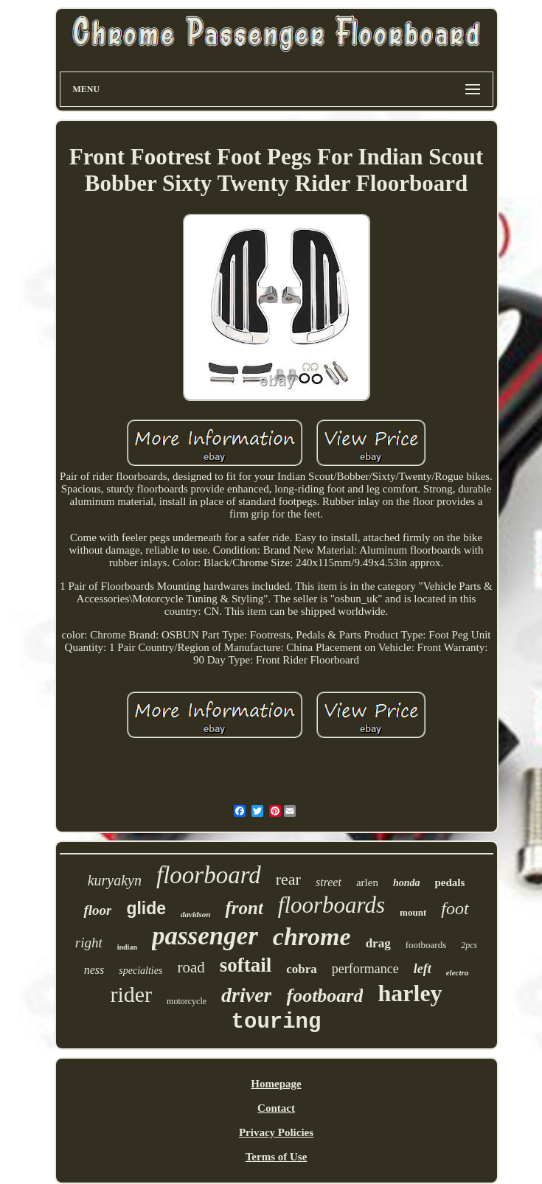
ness (94, 970)
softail (246, 965)
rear (288, 879)
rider (131, 994)
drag (378, 943)
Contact (276, 1108)
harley (410, 993)
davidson (195, 914)
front (244, 908)
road (190, 967)
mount (413, 912)
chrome (312, 936)
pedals (449, 882)
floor (97, 910)
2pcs (469, 945)
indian (127, 947)
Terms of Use (277, 1157)
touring (277, 1022)
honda (406, 882)
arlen (367, 882)
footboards (426, 944)
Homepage (276, 1084)
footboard (324, 995)
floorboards (331, 905)
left (422, 968)
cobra (301, 969)
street (328, 882)
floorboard (208, 875)
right (89, 942)
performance (365, 968)
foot (454, 908)
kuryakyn (115, 880)
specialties (140, 970)
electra (457, 972)
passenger (205, 936)
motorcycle (186, 1001)
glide (146, 908)
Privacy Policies (276, 1132)
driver (246, 994)
